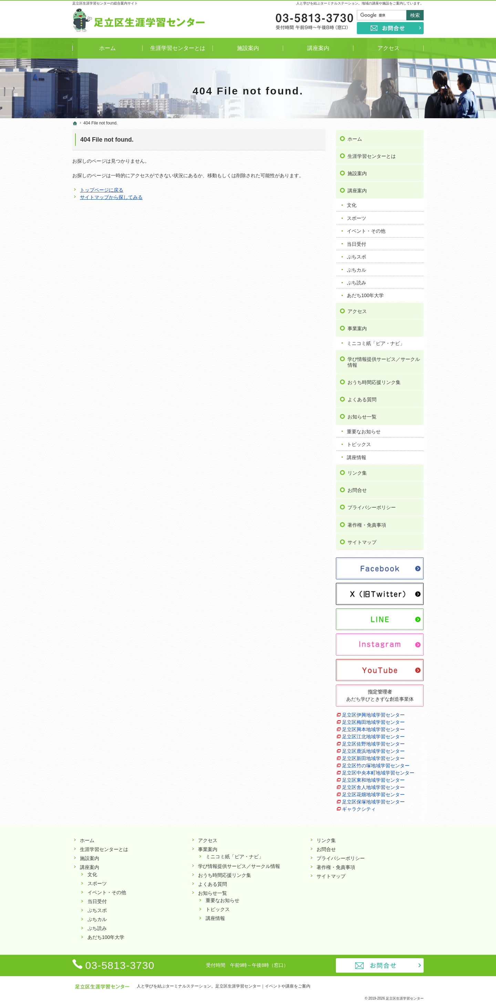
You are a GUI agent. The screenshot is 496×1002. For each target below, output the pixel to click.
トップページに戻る (101, 190)
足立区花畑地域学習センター (373, 793)
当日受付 (356, 242)
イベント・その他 (366, 230)
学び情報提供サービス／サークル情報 (384, 361)
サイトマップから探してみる (111, 197)
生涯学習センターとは (372, 155)
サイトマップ (362, 541)
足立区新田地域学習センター (373, 757)
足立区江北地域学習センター (373, 735)
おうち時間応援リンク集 (374, 381)
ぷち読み (356, 281)
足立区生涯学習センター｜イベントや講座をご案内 (262, 986)
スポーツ (356, 217)
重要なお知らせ (364, 430)
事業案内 (357, 327)
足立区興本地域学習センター (373, 728)
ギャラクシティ (359, 807)
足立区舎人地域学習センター (373, 786)
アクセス (357, 310)
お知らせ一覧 (362, 415)
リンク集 (357, 472)
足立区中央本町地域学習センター (378, 771)
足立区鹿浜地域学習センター (373, 749)
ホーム (355, 137)
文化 (351, 204)
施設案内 (357, 172)
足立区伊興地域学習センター (373, 713)
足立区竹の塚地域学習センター (376, 764)
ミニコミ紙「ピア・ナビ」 (376, 342)
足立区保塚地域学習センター (373, 800)
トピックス (359, 443)
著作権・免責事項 (367, 523)
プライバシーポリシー (372, 506)
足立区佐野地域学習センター (373, 742)
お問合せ (357, 489)
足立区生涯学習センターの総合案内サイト (105, 3)
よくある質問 (362, 398)
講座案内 (357, 189)
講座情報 (356, 456)
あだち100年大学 (365, 294)
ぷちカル (356, 268)
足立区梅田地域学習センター (373, 720)
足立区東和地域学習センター (373, 778)
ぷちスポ (356, 255)
